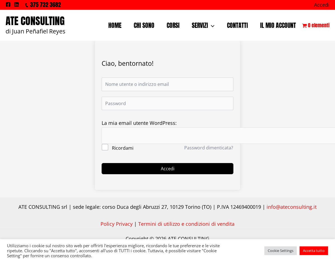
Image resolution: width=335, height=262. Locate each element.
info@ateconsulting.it (292, 206)
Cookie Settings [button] (280, 250)
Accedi (167, 169)
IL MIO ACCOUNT (278, 25)
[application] (211, 25)
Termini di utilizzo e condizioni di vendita (186, 223)
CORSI (173, 25)
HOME (114, 25)
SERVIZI (203, 25)
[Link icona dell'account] (321, 5)
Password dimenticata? (208, 148)
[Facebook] (8, 4)
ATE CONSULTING (35, 20)
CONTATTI (237, 25)
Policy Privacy (116, 223)
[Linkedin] (16, 4)
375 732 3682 (45, 4)
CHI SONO (144, 25)
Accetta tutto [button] (314, 250)
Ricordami (122, 148)
